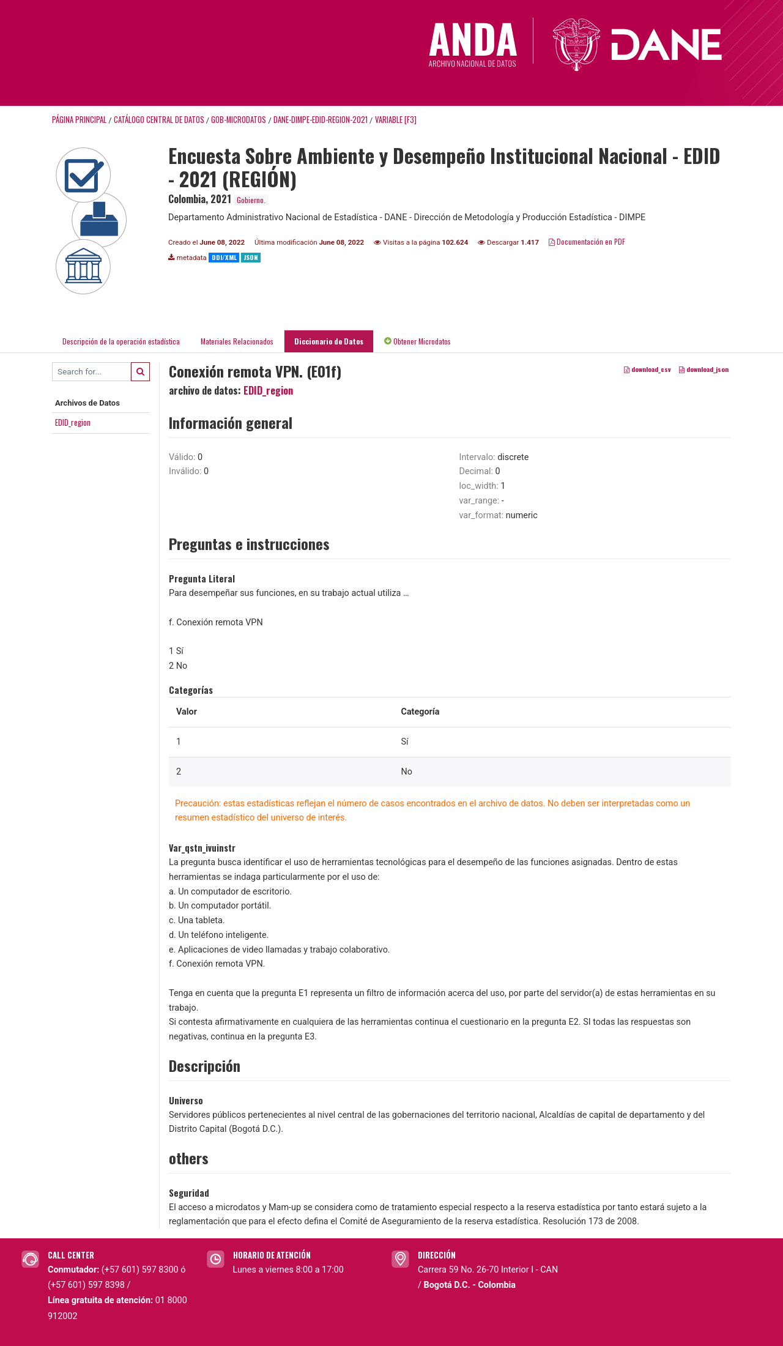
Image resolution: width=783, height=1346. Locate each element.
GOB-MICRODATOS (238, 119)
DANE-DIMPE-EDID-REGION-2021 (320, 119)
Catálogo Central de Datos (159, 119)
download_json (704, 369)
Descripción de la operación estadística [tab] (121, 341)
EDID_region (73, 422)
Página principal (79, 119)
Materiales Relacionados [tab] (237, 341)
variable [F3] (396, 119)
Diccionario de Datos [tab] (328, 341)
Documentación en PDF (587, 241)
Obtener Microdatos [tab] (417, 341)
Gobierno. (251, 200)
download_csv (647, 369)
